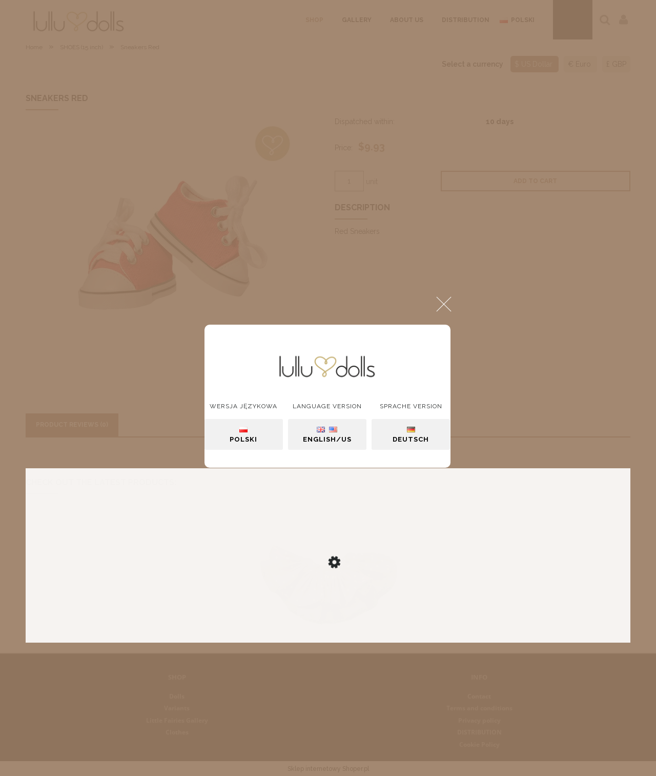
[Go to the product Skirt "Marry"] (328, 596)
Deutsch (411, 435)
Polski (243, 435)
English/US (327, 435)
